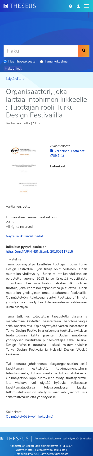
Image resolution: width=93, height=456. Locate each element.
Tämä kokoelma (53, 61)
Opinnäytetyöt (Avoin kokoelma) (29, 416)
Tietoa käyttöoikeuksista (50, 450)
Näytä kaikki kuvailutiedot (24, 236)
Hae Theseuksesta (19, 61)
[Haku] (41, 51)
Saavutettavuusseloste (54, 454)
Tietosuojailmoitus (26, 454)
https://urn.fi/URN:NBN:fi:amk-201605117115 (39, 251)
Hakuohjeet (13, 68)
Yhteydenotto (24, 450)
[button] (70, 6)
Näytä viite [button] (15, 78)
